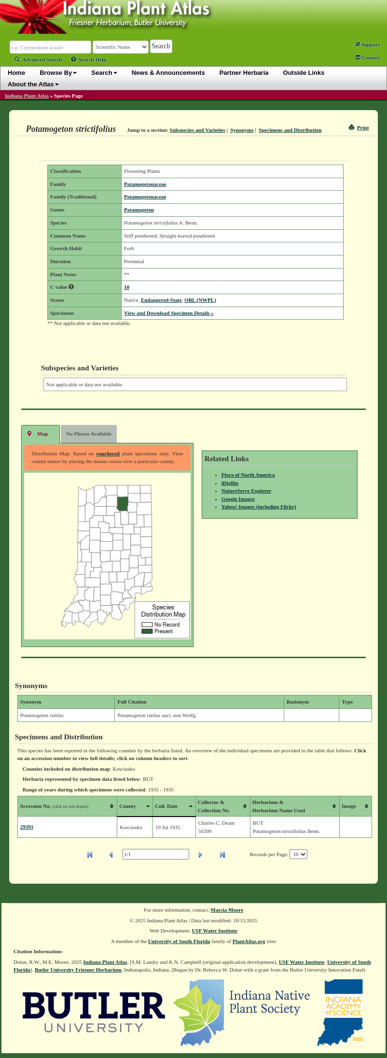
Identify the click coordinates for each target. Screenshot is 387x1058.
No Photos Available (88, 434)
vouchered (108, 453)
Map (37, 433)
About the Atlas (33, 84)
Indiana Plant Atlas (27, 96)
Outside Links (304, 72)
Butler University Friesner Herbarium (78, 970)
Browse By (58, 72)
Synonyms (241, 130)
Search (104, 72)
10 (126, 287)
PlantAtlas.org (249, 941)
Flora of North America (248, 475)
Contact (367, 57)
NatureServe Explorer (246, 491)
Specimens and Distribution (290, 130)
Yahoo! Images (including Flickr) (258, 506)
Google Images (238, 499)
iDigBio (229, 483)
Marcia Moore (226, 910)
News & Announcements (168, 72)
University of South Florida (179, 941)
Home (16, 72)
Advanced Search (38, 59)
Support (367, 44)
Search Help (89, 59)
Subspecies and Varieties (197, 130)
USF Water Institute (215, 930)
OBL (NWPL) (200, 300)
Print (359, 127)
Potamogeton (139, 209)
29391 (27, 827)
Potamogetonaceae (145, 184)
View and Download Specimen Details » (169, 313)
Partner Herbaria (244, 72)
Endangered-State (161, 300)
